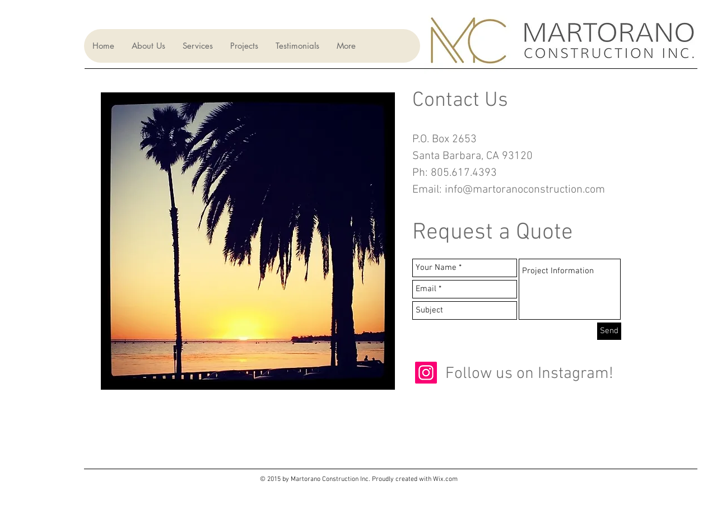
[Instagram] (426, 373)
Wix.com (445, 479)
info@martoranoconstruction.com (525, 190)
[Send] (609, 331)
